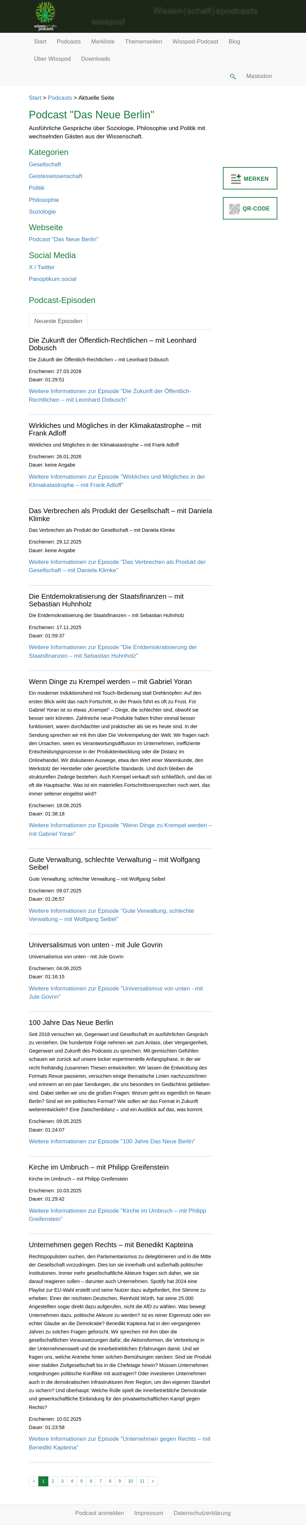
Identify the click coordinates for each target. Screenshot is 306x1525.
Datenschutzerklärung (202, 1513)
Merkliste (103, 41)
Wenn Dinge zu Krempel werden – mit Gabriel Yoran (110, 681)
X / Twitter (42, 267)
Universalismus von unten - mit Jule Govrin (96, 945)
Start (40, 41)
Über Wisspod (52, 59)
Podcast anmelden (99, 1513)
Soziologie (42, 211)
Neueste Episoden (58, 321)
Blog (234, 41)
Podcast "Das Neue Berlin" (64, 239)
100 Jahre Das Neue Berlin (71, 1022)
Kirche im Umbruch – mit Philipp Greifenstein (99, 1167)
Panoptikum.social (53, 279)
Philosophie (44, 200)
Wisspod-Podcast (195, 41)
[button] (232, 76)
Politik (37, 188)
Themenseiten (143, 41)
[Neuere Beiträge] (34, 1481)
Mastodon (259, 76)
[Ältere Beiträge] (153, 1481)
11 (142, 1481)
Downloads (95, 59)
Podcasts (69, 41)
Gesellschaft (45, 164)
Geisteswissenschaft (55, 176)
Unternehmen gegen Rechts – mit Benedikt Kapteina (111, 1245)
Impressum (148, 1513)
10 (130, 1481)
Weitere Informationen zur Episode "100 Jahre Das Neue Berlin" (112, 1141)
